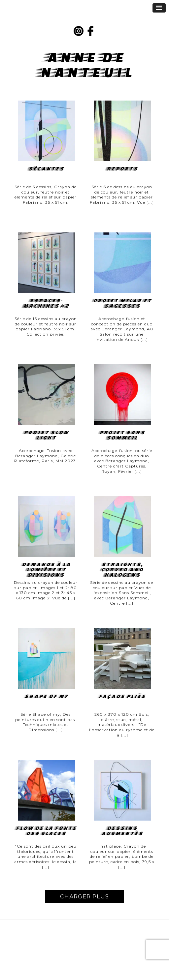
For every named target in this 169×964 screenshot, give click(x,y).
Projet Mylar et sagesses (121, 303)
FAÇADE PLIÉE (121, 696)
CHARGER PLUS (84, 896)
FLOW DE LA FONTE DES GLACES (45, 831)
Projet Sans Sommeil (122, 435)
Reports (121, 168)
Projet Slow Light (45, 435)
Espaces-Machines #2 (45, 303)
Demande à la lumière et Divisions (45, 570)
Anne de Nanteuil (85, 64)
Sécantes (46, 168)
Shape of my (45, 696)
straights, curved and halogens (121, 570)
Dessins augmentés (122, 831)
